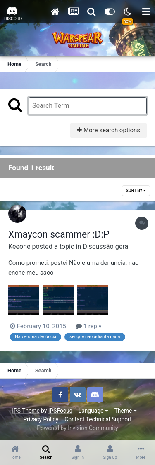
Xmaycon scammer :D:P (58, 234)
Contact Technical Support (97, 419)
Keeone (19, 246)
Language (93, 410)
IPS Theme (25, 410)
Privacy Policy (40, 419)
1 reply (89, 326)
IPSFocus (60, 410)
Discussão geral (106, 246)
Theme (125, 410)
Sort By (136, 190)
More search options (108, 130)
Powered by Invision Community (77, 428)
